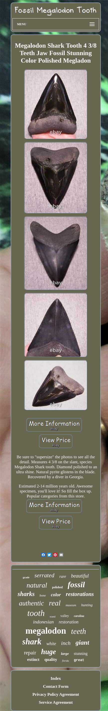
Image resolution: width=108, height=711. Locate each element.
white (51, 643)
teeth (78, 631)
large (65, 654)
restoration (68, 621)
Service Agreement (56, 702)
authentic (31, 603)
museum (71, 605)
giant (82, 642)
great (79, 660)
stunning (81, 653)
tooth (36, 613)
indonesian (43, 621)
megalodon (45, 631)
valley (64, 616)
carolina (79, 616)
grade (26, 577)
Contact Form (55, 686)
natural (37, 585)
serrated (44, 575)
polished (57, 587)
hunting (87, 605)
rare (62, 576)
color (56, 594)
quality (50, 659)
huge (48, 652)
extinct (33, 659)
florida (65, 660)
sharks (26, 594)
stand (52, 616)
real (54, 603)
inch (66, 643)
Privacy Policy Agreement (55, 694)
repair (30, 653)
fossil (76, 584)
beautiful (80, 576)
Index (56, 678)
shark (32, 641)
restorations (80, 594)
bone (43, 595)
